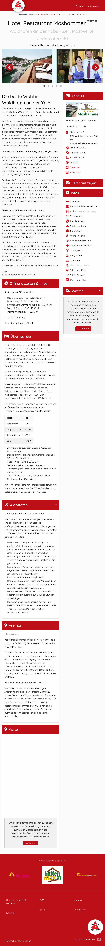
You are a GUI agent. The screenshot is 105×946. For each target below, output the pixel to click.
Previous (9, 67)
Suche (43, 909)
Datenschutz (80, 909)
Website (74, 162)
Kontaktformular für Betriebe (16, 902)
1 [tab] (44, 86)
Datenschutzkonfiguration (18, 940)
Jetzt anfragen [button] (81, 183)
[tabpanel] (27, 66)
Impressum (79, 900)
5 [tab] (60, 86)
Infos (72, 193)
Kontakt (75, 96)
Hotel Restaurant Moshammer (52, 31)
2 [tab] (48, 86)
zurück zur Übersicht (89, 6)
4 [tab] (56, 86)
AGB (42, 900)
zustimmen (30, 843)
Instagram (75, 172)
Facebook (75, 167)
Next (95, 67)
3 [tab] (52, 86)
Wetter (74, 291)
